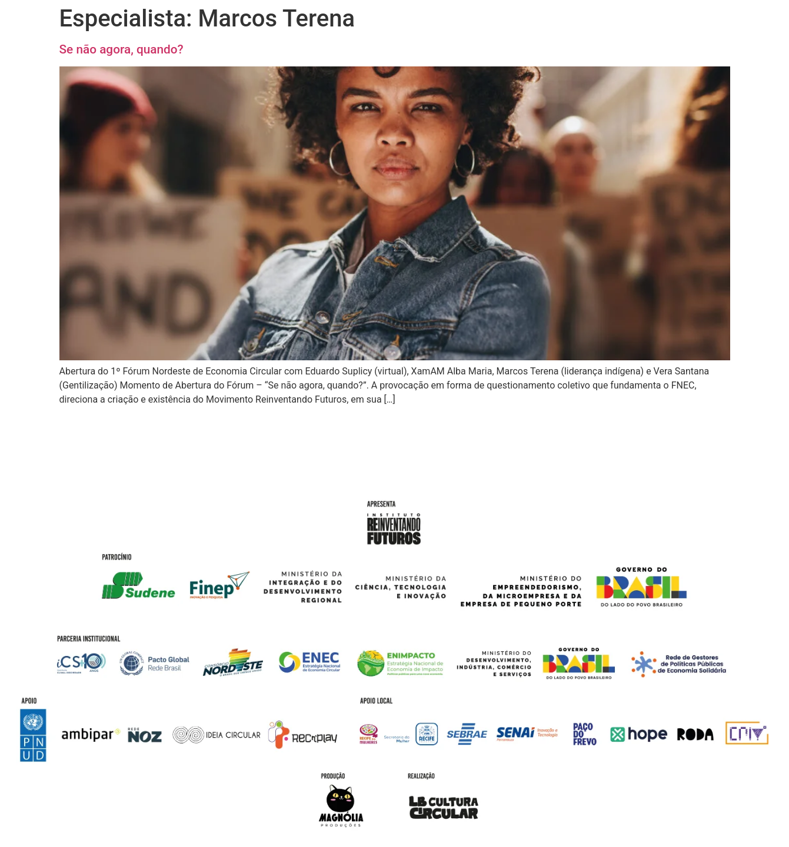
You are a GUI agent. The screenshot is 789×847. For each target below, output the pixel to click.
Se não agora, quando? (121, 49)
